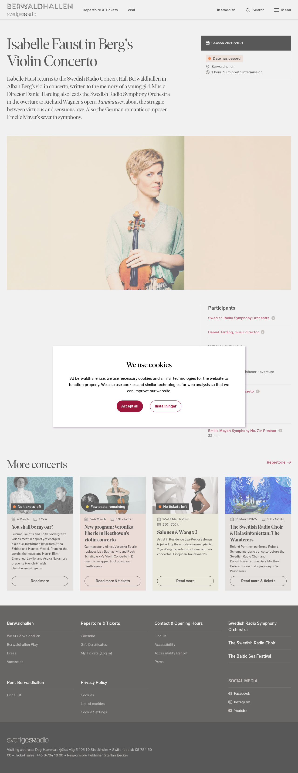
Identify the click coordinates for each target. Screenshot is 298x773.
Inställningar (165, 406)
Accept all (129, 406)
